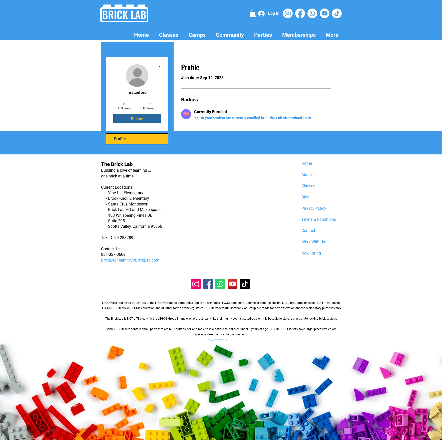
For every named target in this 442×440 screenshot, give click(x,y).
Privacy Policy (313, 208)
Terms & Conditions (318, 219)
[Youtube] (324, 13)
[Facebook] (300, 13)
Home (306, 163)
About (306, 174)
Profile (120, 138)
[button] (252, 13)
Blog (305, 197)
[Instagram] (288, 13)
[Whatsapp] (312, 13)
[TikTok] (337, 13)
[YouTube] (232, 284)
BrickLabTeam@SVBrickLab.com (130, 260)
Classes (308, 185)
